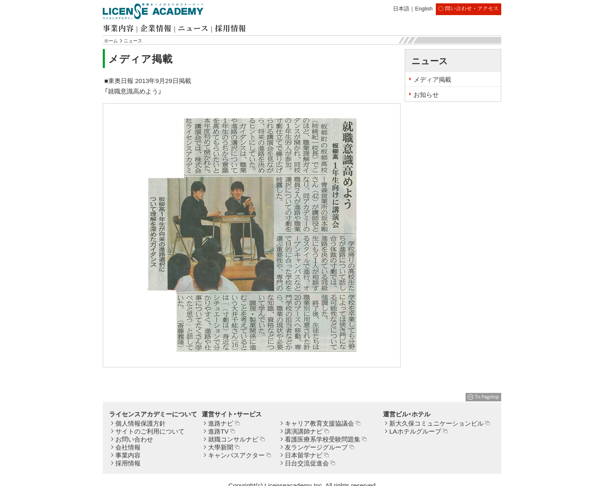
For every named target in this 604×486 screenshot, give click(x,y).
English (423, 8)
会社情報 (128, 447)
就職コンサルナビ (233, 439)
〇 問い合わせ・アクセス (468, 8)
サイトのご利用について (150, 431)
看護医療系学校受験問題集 (322, 439)
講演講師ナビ (304, 431)
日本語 (401, 8)
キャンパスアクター (236, 455)
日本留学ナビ (304, 455)
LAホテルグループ (415, 431)
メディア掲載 (432, 79)
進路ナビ (220, 423)
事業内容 (118, 28)
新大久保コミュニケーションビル (436, 423)
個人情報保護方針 (140, 423)
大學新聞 (220, 447)
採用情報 (230, 28)
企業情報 (155, 28)
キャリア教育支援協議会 (319, 423)
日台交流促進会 (307, 463)
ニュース (193, 28)
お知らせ (426, 94)
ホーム (111, 40)
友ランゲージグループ (316, 447)
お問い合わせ (134, 439)
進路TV (218, 431)
